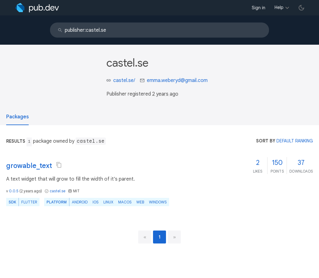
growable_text (29, 165)
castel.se (57, 191)
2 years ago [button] (165, 94)
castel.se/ (124, 80)
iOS (95, 202)
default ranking (294, 141)
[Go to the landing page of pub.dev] (37, 7)
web (140, 202)
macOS (124, 202)
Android (80, 202)
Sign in (258, 7)
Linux (108, 202)
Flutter (29, 202)
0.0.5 (14, 191)
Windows (158, 202)
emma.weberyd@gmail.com (177, 80)
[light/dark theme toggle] (301, 7)
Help (279, 7)
